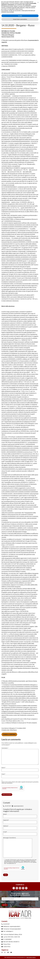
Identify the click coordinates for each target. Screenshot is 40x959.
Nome (3, 767)
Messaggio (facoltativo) (17, 847)
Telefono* (20, 827)
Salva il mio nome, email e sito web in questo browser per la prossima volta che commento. (20, 782)
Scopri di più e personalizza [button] (20, 19)
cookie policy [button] (28, 4)
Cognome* (20, 821)
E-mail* (20, 833)
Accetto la (4, 902)
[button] (14, 888)
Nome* (20, 815)
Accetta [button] (20, 15)
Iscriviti (4, 905)
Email (3, 774)
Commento (5, 748)
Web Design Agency (31, 957)
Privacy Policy (11, 902)
